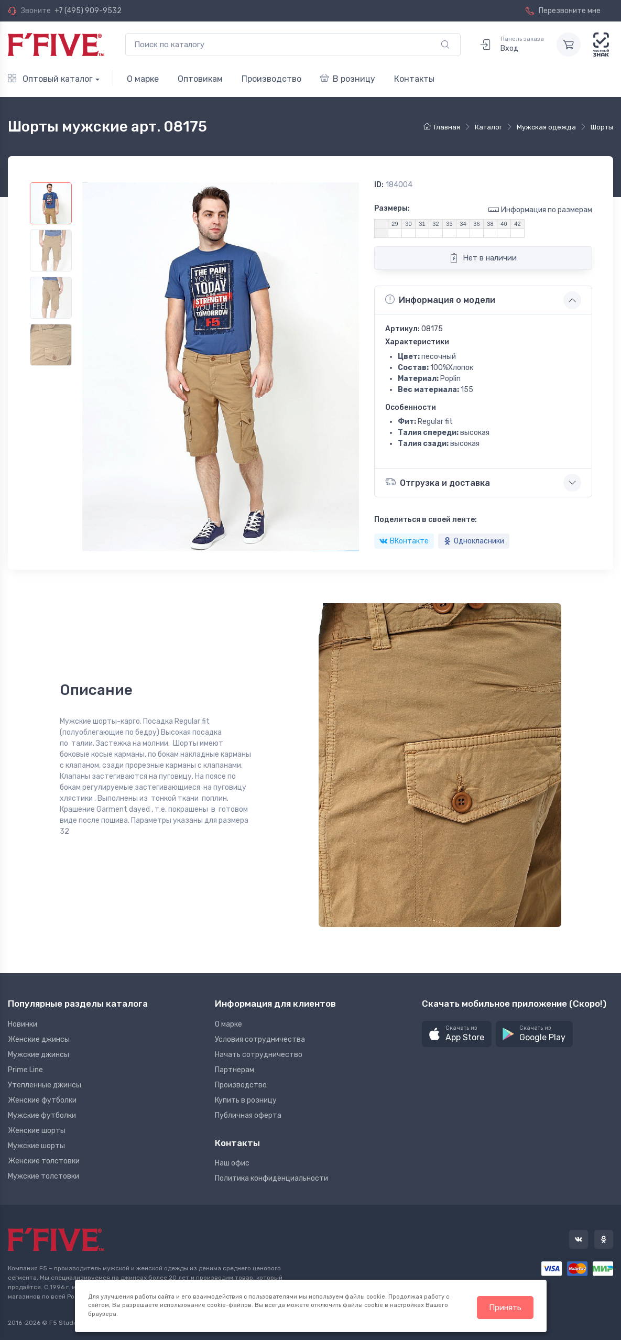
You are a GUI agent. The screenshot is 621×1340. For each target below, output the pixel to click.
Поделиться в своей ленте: (425, 519)
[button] (457, 1034)
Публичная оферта (248, 1115)
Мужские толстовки (43, 1176)
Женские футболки (42, 1100)
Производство (271, 79)
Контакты (414, 79)
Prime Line (25, 1069)
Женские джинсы (39, 1039)
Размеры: (392, 208)
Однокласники (473, 541)
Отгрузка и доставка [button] (437, 481)
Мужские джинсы (38, 1054)
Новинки (22, 1024)
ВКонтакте (404, 541)
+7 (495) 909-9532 (88, 10)
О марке (143, 79)
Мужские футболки (42, 1115)
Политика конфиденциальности (271, 1178)
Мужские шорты (36, 1145)
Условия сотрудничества (260, 1039)
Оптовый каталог (50, 79)
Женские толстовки (44, 1161)
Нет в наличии (483, 258)
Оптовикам (200, 79)
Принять (505, 1307)
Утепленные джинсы (44, 1085)
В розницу (347, 79)
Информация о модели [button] (440, 300)
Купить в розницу (246, 1100)
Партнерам (234, 1069)
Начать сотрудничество (258, 1054)
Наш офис (232, 1163)
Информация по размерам (540, 209)
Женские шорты (37, 1130)
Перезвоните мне (563, 10)
